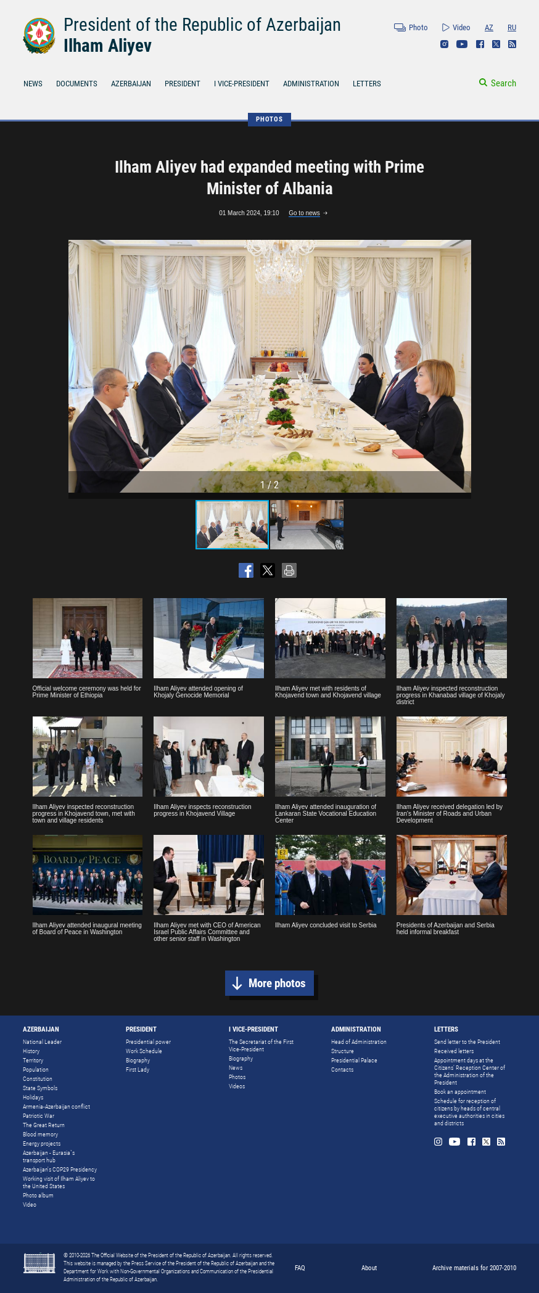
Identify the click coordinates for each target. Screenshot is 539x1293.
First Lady (137, 1069)
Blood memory (40, 1134)
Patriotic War (38, 1115)
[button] (460, 366)
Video (462, 27)
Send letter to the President (467, 1041)
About (369, 1268)
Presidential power (148, 1041)
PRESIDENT (182, 83)
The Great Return (44, 1125)
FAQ (300, 1268)
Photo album (38, 1195)
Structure (342, 1051)
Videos (237, 1086)
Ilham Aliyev (108, 45)
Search (503, 83)
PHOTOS (269, 119)
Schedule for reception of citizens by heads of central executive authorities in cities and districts (469, 1112)
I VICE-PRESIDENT (242, 83)
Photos (237, 1076)
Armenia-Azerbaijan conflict (56, 1106)
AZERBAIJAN (131, 83)
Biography (138, 1060)
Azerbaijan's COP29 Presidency (60, 1169)
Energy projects (41, 1143)
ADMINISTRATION (311, 83)
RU (512, 27)
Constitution (37, 1078)
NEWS (33, 83)
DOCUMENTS (76, 83)
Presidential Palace (354, 1060)
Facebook (480, 44)
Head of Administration (359, 1041)
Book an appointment (460, 1091)
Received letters (454, 1051)
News (235, 1067)
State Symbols (40, 1088)
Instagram (444, 44)
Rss (512, 44)
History (31, 1051)
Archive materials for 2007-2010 (474, 1268)
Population (36, 1069)
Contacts (342, 1069)
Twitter (496, 44)
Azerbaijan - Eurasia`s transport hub (49, 1156)
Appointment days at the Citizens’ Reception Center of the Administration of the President (469, 1071)
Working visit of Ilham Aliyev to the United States (59, 1182)
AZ (489, 27)
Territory (33, 1060)
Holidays (33, 1097)
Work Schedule (144, 1051)
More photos (277, 983)
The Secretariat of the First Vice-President (261, 1045)
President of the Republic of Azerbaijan (202, 24)
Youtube (462, 44)
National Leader (42, 1041)
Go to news (304, 213)
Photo (418, 27)
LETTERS (367, 83)
